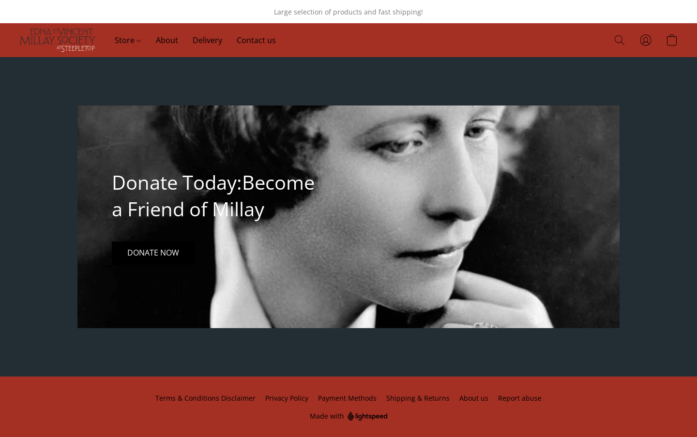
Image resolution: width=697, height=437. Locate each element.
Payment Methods (347, 398)
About (167, 40)
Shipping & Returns (418, 398)
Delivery (207, 40)
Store (128, 40)
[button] (57, 40)
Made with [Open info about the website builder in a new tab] (349, 416)
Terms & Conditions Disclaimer (205, 398)
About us (473, 398)
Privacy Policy (286, 398)
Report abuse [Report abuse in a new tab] (520, 398)
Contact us (256, 40)
